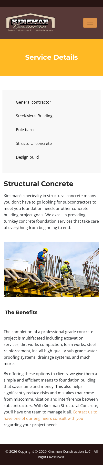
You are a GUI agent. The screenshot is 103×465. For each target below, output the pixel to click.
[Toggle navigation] (90, 23)
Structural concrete (34, 143)
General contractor (33, 102)
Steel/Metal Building (34, 116)
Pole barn (25, 129)
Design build (27, 157)
